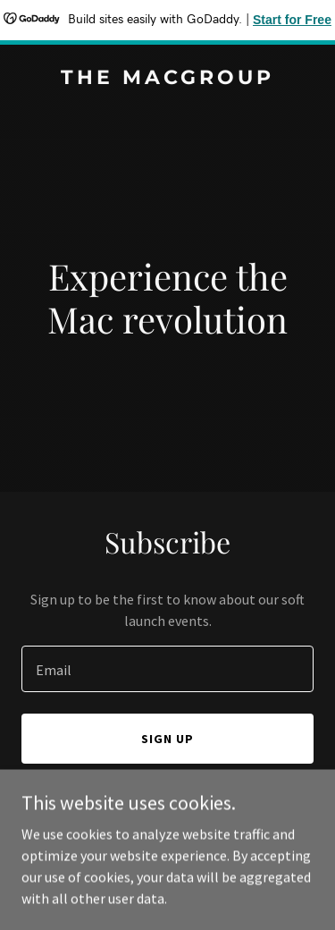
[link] (167, 79)
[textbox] (167, 669)
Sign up (167, 739)
